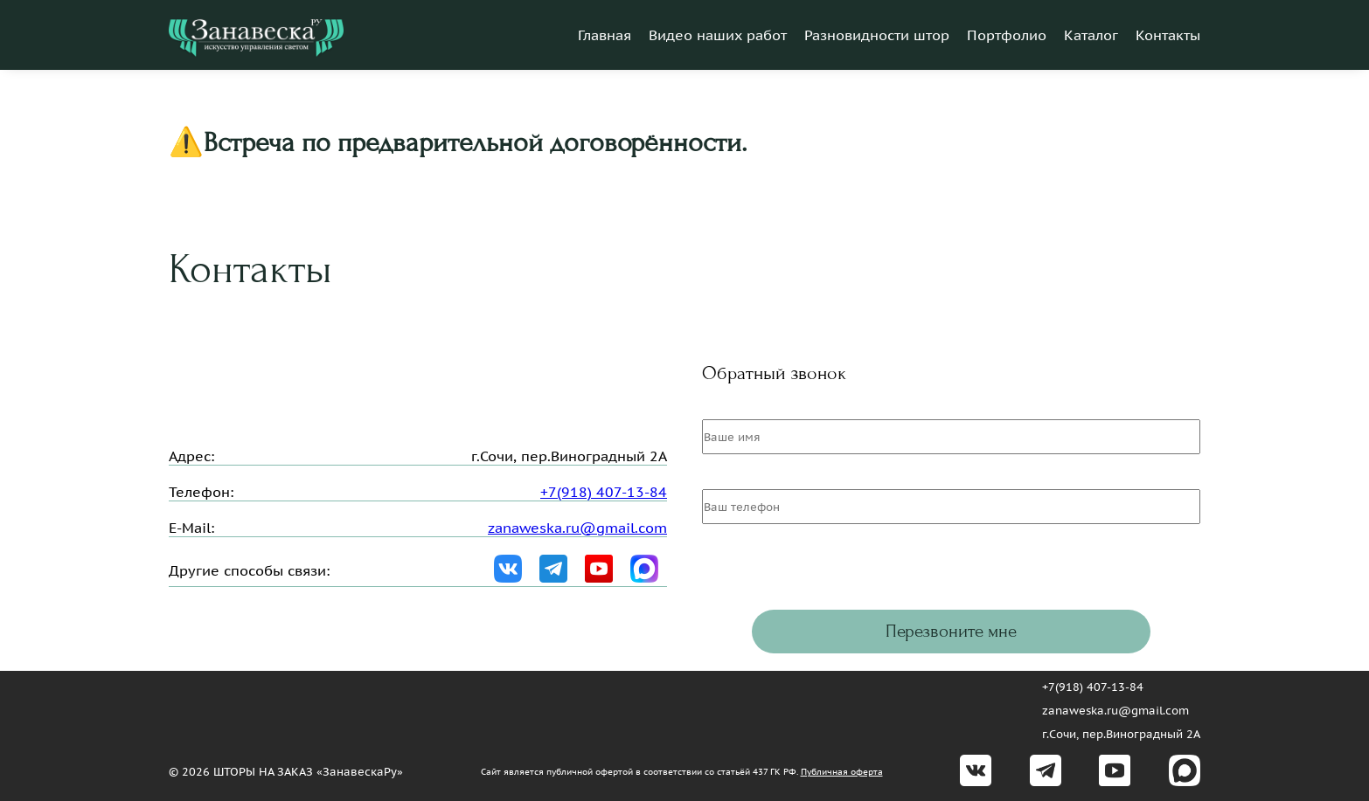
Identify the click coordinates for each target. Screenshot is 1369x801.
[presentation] (835, 576)
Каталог (1091, 35)
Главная (604, 35)
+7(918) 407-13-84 (603, 492)
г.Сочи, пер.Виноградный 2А (1121, 734)
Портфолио (1006, 35)
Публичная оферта (842, 771)
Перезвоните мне (951, 631)
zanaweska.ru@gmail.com (577, 527)
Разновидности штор (876, 35)
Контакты (1168, 35)
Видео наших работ (718, 35)
